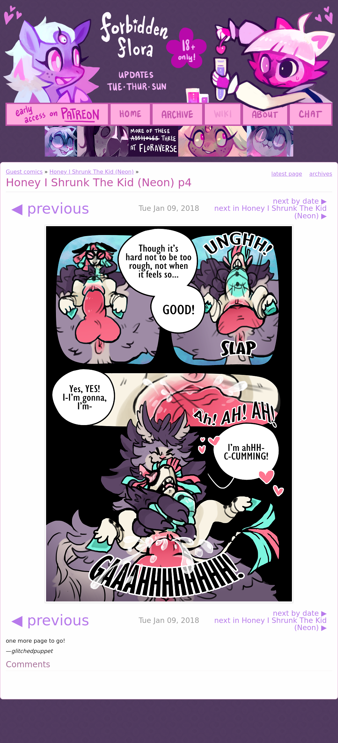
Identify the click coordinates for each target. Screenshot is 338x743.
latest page (286, 174)
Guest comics (24, 172)
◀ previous (50, 208)
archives (320, 174)
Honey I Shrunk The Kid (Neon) (92, 172)
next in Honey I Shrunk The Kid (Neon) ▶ (270, 212)
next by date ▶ (300, 201)
